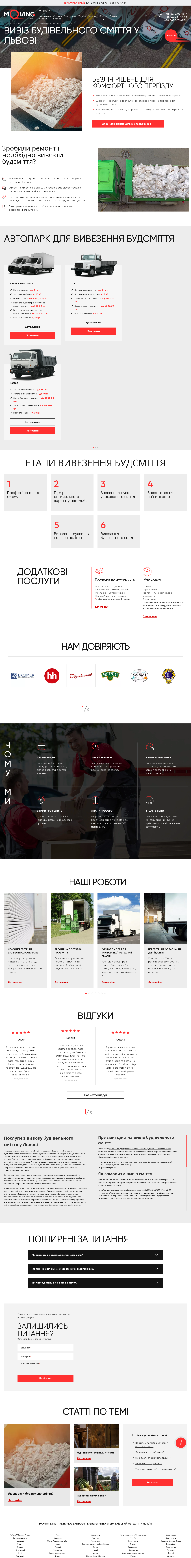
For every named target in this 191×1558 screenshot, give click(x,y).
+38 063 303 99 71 (175, 20)
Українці (20, 1461)
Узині (58, 1440)
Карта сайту (181, 1550)
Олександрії (95, 1464)
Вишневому (133, 1452)
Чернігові (95, 1467)
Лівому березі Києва (95, 1461)
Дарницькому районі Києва (20, 1464)
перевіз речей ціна (106, 1516)
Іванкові (20, 1446)
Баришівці (170, 1449)
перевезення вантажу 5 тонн (111, 1504)
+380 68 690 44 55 (19, 1518)
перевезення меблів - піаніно (64, 1528)
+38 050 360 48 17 (175, 13)
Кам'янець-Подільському (20, 1467)
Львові (58, 1452)
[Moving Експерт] (19, 14)
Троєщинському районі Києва (95, 1449)
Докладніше (150, 521)
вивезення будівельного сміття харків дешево (115, 1532)
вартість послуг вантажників (111, 1510)
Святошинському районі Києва (133, 1459)
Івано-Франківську (57, 1458)
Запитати (171, 35)
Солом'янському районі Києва (57, 1447)
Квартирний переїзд (45, 17)
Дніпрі (171, 1458)
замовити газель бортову (109, 1525)
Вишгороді (171, 1440)
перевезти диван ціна (154, 1516)
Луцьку (133, 1449)
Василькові (95, 1470)
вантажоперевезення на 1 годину (159, 1522)
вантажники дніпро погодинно (111, 1528)
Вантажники (70, 16)
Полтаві (95, 1443)
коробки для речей (59, 1507)
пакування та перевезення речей (66, 1513)
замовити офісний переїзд (110, 1513)
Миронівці (95, 1446)
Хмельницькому (20, 1443)
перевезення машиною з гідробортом (115, 1507)
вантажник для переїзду (155, 1528)
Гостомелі (20, 1455)
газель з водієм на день (62, 1525)
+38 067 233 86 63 (175, 17)
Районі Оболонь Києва (20, 1440)
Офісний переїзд (57, 17)
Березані (58, 1443)
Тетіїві (133, 1443)
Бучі (20, 1458)
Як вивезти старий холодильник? (153, 1362)
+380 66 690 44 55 (19, 1522)
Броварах (133, 1455)
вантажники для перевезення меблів (68, 1522)
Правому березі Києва (171, 1446)
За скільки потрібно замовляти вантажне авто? (152, 1349)
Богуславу (133, 1470)
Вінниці (20, 1452)
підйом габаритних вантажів (111, 1501)
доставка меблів (58, 1516)
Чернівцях (57, 1467)
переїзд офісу (57, 1501)
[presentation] (38, 1271)
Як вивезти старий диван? (149, 1356)
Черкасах (57, 1470)
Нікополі (57, 1461)
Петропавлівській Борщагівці (133, 1440)
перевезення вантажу (61, 1510)
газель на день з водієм (155, 1504)
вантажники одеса (153, 1501)
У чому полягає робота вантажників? (155, 1374)
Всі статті (153, 1387)
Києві (95, 1455)
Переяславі (171, 1452)
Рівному (133, 1464)
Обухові (171, 1461)
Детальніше (33, 326)
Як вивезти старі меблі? (148, 1368)
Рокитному (133, 1446)
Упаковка (92, 16)
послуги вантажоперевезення (64, 1504)
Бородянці (95, 1440)
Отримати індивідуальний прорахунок (126, 123)
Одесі (95, 1452)
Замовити (33, 335)
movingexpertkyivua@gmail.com (20, 1533)
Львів (44, 11)
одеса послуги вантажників (63, 1519)
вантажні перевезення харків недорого (116, 1519)
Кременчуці (171, 1443)
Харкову (133, 1467)
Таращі (58, 1464)
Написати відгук (95, 999)
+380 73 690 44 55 (19, 1527)
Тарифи (82, 16)
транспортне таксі (153, 1510)
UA (160, 15)
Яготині (20, 1449)
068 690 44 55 (118, 2)
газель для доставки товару (157, 1519)
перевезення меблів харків (156, 1525)
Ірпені (95, 1458)
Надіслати (45, 1283)
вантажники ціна (152, 1531)
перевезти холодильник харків (112, 1522)
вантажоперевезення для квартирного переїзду (69, 1532)
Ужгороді (171, 1455)
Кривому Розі (20, 1470)
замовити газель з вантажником (159, 1513)
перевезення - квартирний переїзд (160, 1507)
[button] (86, 898)
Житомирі (57, 1455)
